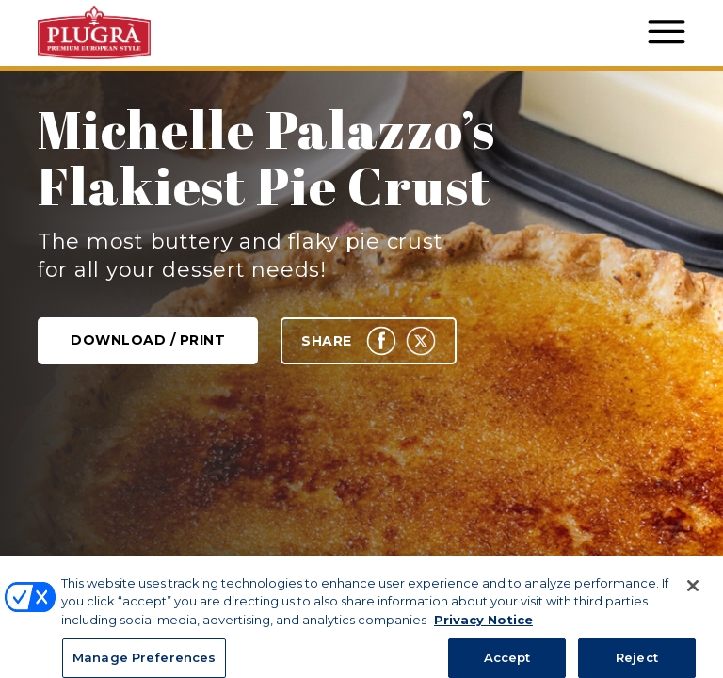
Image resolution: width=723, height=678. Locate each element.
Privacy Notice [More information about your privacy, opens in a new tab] (483, 633)
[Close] (693, 600)
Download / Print (148, 339)
